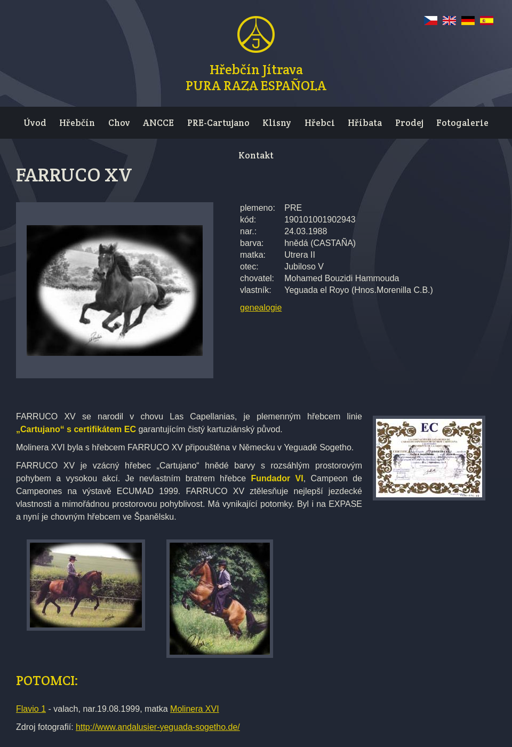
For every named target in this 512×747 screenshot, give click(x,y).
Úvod (34, 123)
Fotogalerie (462, 123)
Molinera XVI (194, 708)
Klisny (276, 123)
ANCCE (158, 123)
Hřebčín (77, 123)
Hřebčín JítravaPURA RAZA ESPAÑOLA (256, 76)
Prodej (409, 123)
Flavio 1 (31, 708)
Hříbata (365, 123)
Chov (119, 123)
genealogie (261, 307)
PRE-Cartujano (218, 123)
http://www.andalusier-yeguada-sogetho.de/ (158, 727)
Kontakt (256, 155)
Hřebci (320, 123)
